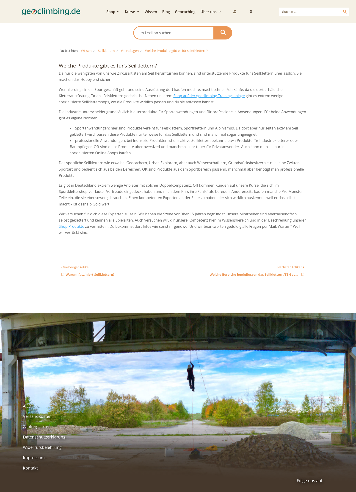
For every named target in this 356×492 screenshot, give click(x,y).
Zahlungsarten (37, 426)
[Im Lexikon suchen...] (173, 33)
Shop (110, 12)
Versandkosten (37, 416)
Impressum (34, 457)
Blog (166, 12)
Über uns (209, 12)
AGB (27, 406)
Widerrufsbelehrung (42, 447)
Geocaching (185, 12)
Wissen (151, 12)
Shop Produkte (71, 226)
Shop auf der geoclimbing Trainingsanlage (209, 95)
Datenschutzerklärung (44, 437)
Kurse (130, 12)
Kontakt (30, 468)
